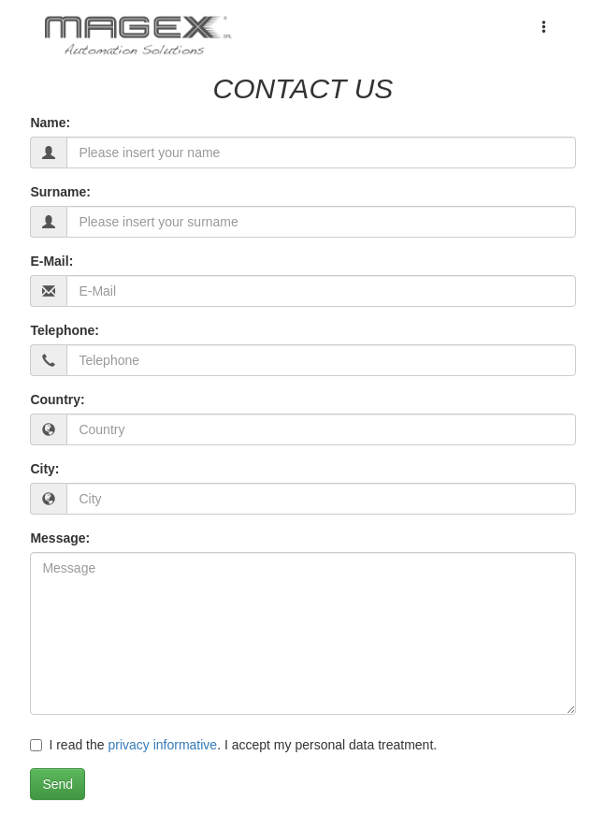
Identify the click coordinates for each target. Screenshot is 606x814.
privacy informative (162, 744)
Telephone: (64, 330)
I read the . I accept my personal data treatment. (233, 744)
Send (57, 784)
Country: (57, 399)
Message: (60, 538)
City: (44, 468)
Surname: (60, 191)
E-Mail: (51, 261)
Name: (50, 122)
